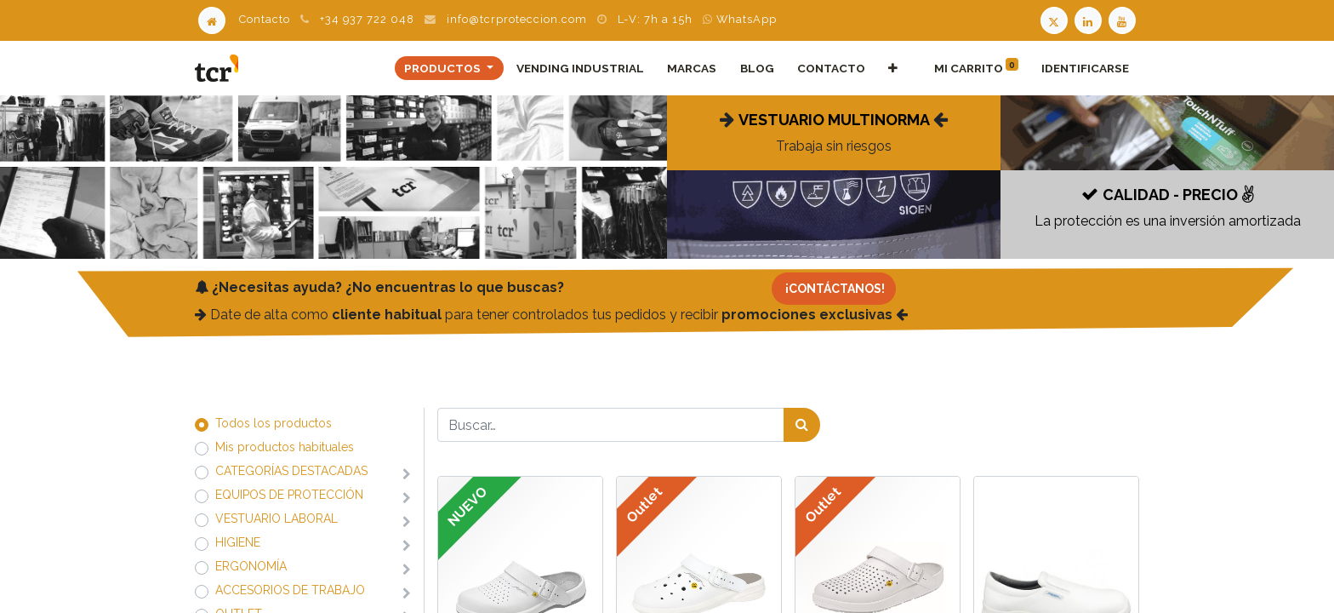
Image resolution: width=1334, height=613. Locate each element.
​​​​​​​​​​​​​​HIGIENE (237, 542)
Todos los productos (273, 423)
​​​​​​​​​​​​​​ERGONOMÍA (251, 566)
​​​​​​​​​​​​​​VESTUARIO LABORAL (276, 518)
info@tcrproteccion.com (517, 19)
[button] (892, 68)
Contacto (264, 19)
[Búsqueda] (802, 425)
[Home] (212, 19)
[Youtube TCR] (1124, 19)
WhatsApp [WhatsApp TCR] (740, 19)
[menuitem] (580, 68)
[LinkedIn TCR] (1090, 19)
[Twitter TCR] (1054, 19)
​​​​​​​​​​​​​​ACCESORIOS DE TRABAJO (290, 590)
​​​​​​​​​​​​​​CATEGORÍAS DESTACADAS (291, 471)
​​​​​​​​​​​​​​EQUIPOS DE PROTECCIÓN (289, 494)
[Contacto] (834, 288)
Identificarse (1085, 68)
